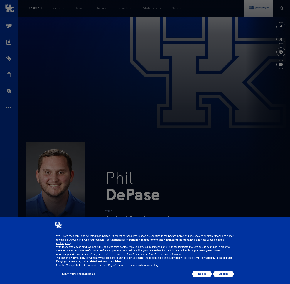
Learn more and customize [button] (78, 273)
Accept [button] (223, 273)
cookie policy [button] (63, 243)
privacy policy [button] (176, 236)
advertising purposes (193, 250)
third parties (121, 246)
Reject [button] (202, 273)
